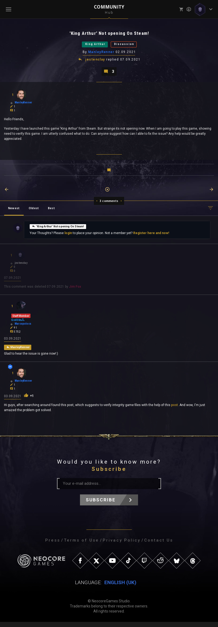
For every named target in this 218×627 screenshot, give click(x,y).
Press (52, 545)
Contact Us (158, 545)
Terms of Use (81, 545)
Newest (14, 212)
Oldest (34, 212)
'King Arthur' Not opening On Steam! (58, 230)
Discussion (130, 46)
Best (51, 212)
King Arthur (90, 46)
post (174, 410)
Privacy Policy (121, 545)
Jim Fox (75, 291)
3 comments (109, 205)
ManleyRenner (101, 54)
